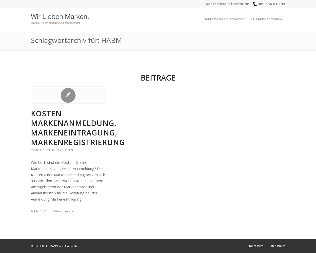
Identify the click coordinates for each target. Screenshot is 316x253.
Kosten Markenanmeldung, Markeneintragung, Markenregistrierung (78, 127)
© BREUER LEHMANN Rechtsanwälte (54, 246)
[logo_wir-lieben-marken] (60, 19)
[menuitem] (224, 19)
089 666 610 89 (271, 3)
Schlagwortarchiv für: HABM (76, 40)
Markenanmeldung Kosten (52, 150)
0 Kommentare (63, 211)
